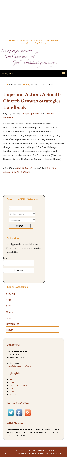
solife (23, 453)
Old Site (13, 394)
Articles (20, 167)
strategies (25, 171)
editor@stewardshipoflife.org (33, 44)
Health (9, 329)
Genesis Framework (37, 453)
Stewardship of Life (33, 21)
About (12, 382)
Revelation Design (46, 450)
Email (5, 257)
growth (15, 171)
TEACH (9, 300)
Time (8, 317)
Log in (59, 453)
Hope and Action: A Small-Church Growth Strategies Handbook (32, 101)
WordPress (51, 453)
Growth (28, 167)
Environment (12, 323)
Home (12, 379)
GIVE (8, 306)
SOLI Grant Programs (18, 385)
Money (9, 311)
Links (12, 391)
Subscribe (14, 388)
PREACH (10, 294)
